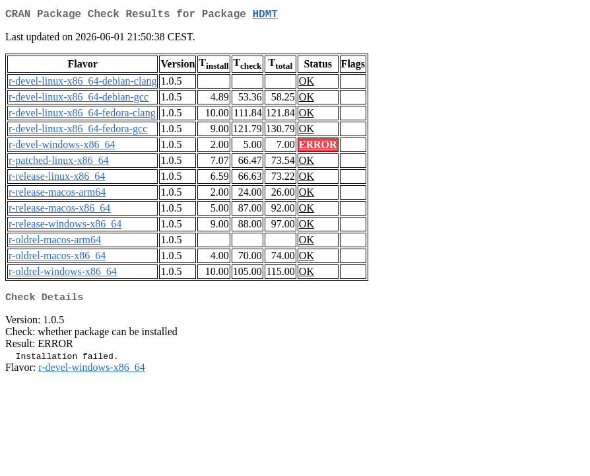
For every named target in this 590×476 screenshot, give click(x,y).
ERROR (318, 147)
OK (306, 83)
